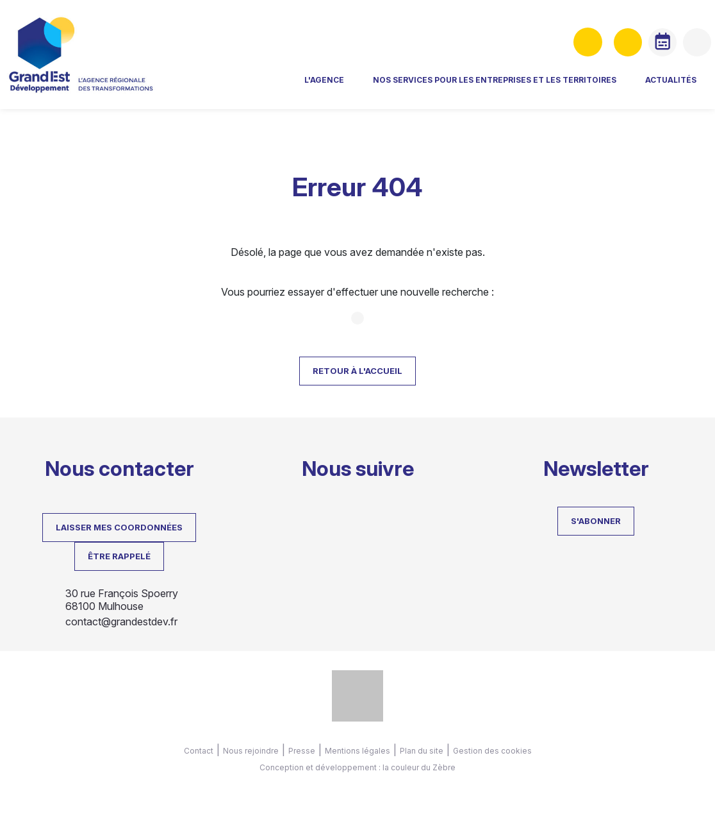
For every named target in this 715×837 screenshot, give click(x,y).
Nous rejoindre (251, 751)
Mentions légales (357, 751)
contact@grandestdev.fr (121, 621)
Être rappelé (119, 556)
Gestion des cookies (492, 751)
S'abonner (596, 521)
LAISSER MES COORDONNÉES (119, 527)
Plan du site (421, 751)
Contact (198, 751)
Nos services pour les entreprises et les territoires (481, 87)
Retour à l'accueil (357, 371)
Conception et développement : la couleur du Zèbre (357, 767)
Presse (301, 751)
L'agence (311, 87)
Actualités (657, 87)
